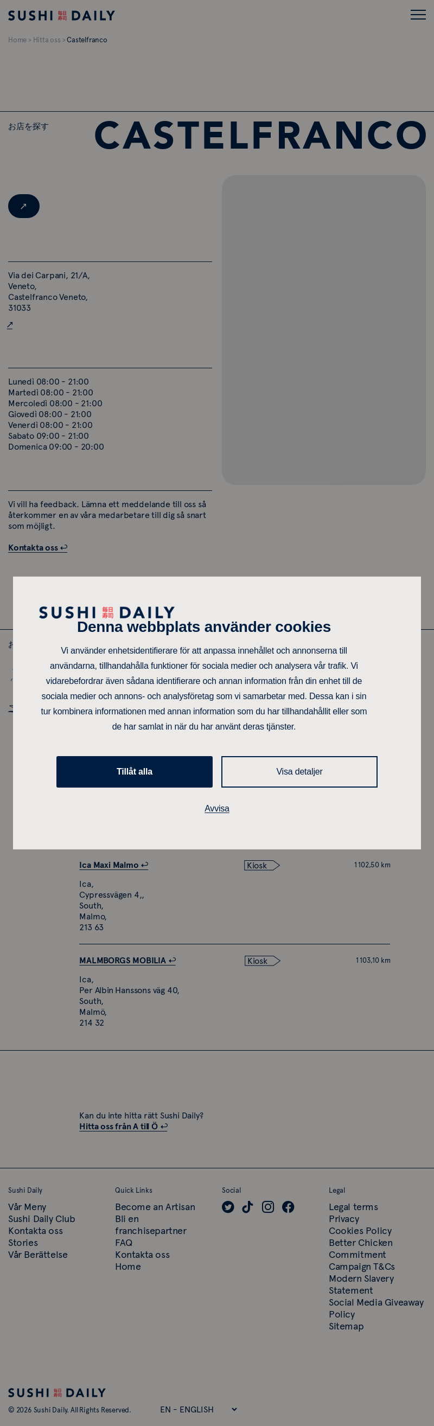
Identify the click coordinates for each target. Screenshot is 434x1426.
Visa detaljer (299, 771)
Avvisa (217, 808)
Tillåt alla (134, 771)
